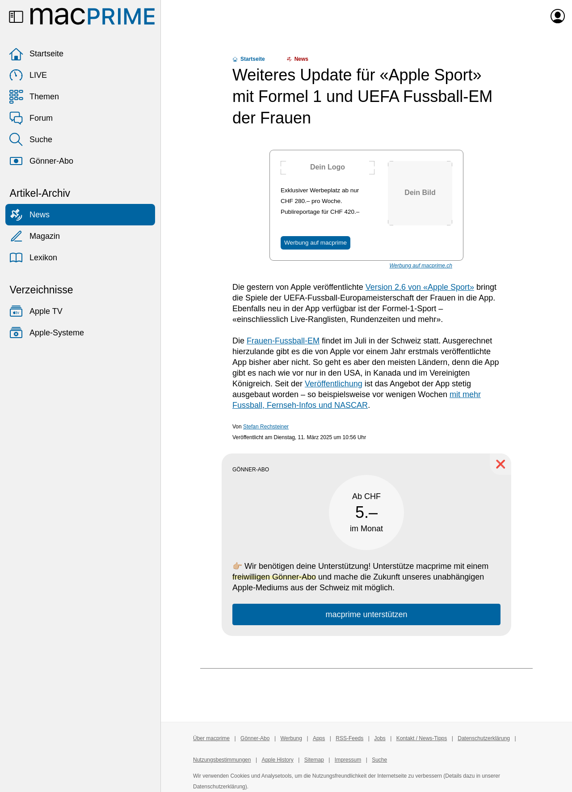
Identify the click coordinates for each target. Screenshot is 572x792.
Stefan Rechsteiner (266, 427)
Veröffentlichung (333, 383)
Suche (30, 139)
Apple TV (36, 311)
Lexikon (33, 257)
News (29, 215)
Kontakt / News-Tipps (421, 738)
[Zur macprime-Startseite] (92, 16)
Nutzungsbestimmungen (222, 760)
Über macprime (211, 738)
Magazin (34, 236)
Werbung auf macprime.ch (420, 266)
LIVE (28, 75)
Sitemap (314, 760)
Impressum (348, 760)
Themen (34, 96)
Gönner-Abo (41, 161)
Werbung (291, 738)
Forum (31, 118)
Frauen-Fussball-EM (283, 340)
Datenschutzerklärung (484, 738)
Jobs (379, 738)
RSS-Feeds (349, 738)
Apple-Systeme (46, 333)
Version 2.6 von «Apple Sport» (420, 287)
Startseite (36, 54)
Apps (319, 738)
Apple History (277, 760)
